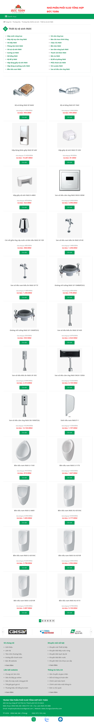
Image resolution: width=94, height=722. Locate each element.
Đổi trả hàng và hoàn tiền (58, 677)
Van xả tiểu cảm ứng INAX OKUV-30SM (69, 195)
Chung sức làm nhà (12, 674)
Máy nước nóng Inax (14, 36)
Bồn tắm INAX (56, 46)
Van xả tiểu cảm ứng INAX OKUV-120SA (70, 375)
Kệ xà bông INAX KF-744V (69, 105)
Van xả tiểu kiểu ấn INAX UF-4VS (69, 330)
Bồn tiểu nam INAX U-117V (69, 465)
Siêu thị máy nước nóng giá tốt (16, 681)
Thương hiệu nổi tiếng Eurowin (16, 688)
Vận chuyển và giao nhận (58, 674)
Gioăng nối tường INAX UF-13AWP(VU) (24, 330)
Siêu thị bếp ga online (13, 677)
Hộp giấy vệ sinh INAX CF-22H (69, 150)
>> (53, 621)
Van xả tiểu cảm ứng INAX (60, 69)
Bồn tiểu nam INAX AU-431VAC (70, 510)
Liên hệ (8, 650)
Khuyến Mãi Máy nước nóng (59, 650)
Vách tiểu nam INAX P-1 (70, 420)
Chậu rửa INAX (56, 43)
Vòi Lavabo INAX (57, 66)
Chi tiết (24, 117)
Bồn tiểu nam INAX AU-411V (69, 600)
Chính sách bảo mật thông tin (60, 684)
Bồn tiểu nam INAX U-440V (24, 510)
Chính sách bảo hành (57, 681)
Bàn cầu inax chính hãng (60, 39)
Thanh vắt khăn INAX (58, 53)
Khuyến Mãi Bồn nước (57, 657)
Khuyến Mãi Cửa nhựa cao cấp (60, 661)
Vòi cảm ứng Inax (57, 36)
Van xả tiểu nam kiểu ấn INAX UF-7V (24, 285)
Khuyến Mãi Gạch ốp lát (58, 654)
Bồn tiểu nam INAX (14, 69)
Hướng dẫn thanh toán (13, 657)
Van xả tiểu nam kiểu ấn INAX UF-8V (69, 240)
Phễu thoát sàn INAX (58, 63)
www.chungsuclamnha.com (51, 708)
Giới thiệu (9, 647)
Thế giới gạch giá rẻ (12, 684)
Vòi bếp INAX (12, 43)
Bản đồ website (11, 661)
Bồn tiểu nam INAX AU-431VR (70, 555)
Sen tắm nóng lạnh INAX (59, 49)
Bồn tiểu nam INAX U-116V (24, 465)
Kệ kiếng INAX (12, 56)
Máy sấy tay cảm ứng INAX (17, 39)
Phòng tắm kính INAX (15, 46)
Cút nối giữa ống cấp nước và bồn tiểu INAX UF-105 (24, 240)
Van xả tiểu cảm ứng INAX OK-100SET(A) (24, 420)
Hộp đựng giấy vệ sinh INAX (17, 63)
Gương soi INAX (13, 53)
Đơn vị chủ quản (55, 688)
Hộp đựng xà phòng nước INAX (18, 66)
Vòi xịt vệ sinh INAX (14, 49)
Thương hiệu (17, 22)
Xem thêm (9, 665)
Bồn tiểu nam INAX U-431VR (24, 600)
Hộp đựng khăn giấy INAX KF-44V (24, 150)
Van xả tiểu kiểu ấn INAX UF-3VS (24, 375)
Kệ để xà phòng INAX (58, 59)
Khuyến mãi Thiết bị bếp (58, 647)
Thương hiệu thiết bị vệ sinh (30, 22)
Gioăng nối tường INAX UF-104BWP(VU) (70, 285)
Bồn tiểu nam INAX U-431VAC (24, 555)
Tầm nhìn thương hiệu (13, 654)
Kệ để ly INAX (12, 59)
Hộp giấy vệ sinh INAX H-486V (24, 195)
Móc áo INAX (55, 56)
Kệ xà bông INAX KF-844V (24, 105)
